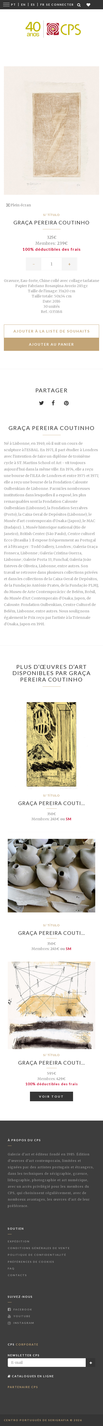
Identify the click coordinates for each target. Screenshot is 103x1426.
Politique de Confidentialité (37, 1254)
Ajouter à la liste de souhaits (51, 331)
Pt (13, 4)
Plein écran (18, 205)
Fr (42, 4)
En (23, 4)
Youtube (19, 1316)
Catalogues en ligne (31, 1376)
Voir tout (51, 1096)
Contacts (17, 1275)
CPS (23, 1344)
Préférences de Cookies (31, 1261)
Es (33, 4)
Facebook (20, 1309)
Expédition (19, 1241)
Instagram (21, 1322)
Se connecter (60, 4)
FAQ (11, 1268)
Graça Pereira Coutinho (51, 222)
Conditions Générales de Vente (39, 1248)
